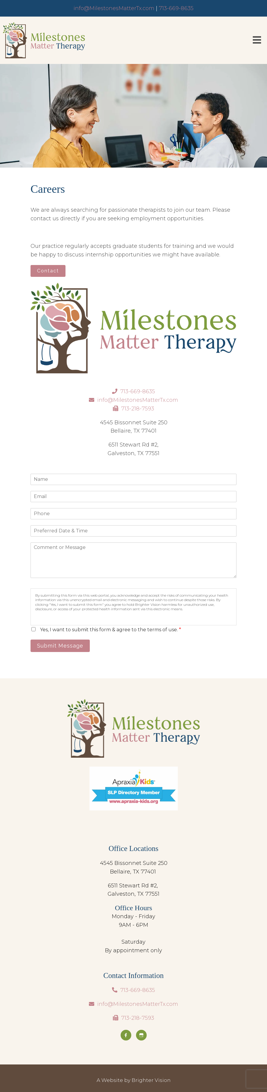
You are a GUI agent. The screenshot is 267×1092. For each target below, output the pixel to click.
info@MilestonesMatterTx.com (113, 8)
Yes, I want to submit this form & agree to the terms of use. (110, 629)
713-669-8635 (176, 8)
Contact (48, 271)
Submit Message (60, 646)
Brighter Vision (151, 1080)
